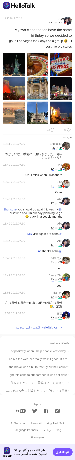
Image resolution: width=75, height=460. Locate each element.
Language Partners (26, 430)
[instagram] (57, 411)
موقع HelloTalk (56, 423)
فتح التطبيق (62, 452)
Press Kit (36, 423)
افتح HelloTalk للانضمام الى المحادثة (37, 327)
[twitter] (34, 411)
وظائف (47, 430)
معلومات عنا (37, 436)
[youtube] (21, 411)
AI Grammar (18, 423)
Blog (58, 430)
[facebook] (46, 411)
